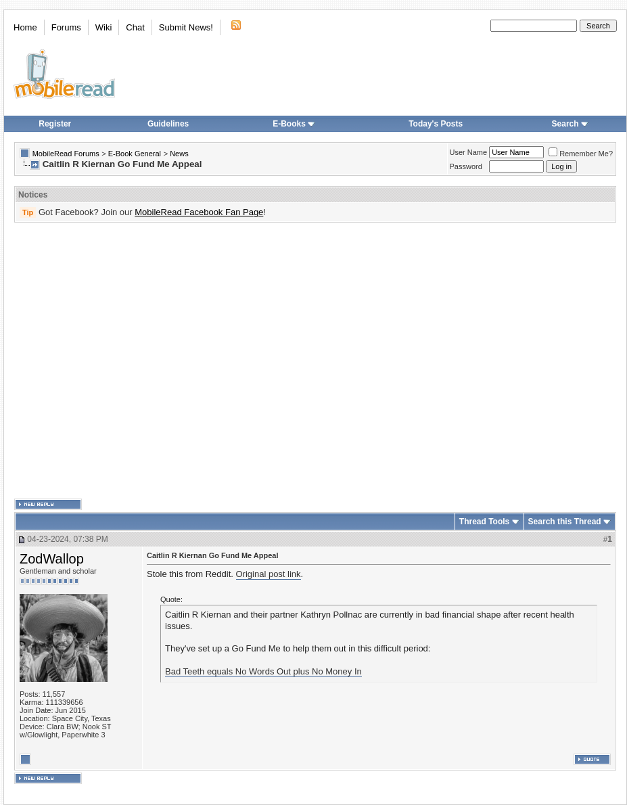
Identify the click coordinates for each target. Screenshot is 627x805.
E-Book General (134, 154)
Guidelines (168, 124)
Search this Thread (564, 521)
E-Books (294, 124)
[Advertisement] (127, 361)
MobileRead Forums (65, 154)
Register (55, 124)
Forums (66, 27)
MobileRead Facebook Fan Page (199, 212)
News (179, 154)
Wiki (103, 27)
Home (25, 27)
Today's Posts (436, 124)
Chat (135, 27)
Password (466, 166)
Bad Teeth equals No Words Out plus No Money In (263, 671)
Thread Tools (484, 521)
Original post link (268, 574)
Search (570, 124)
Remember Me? (581, 154)
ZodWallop (52, 558)
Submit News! (186, 27)
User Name (469, 152)
